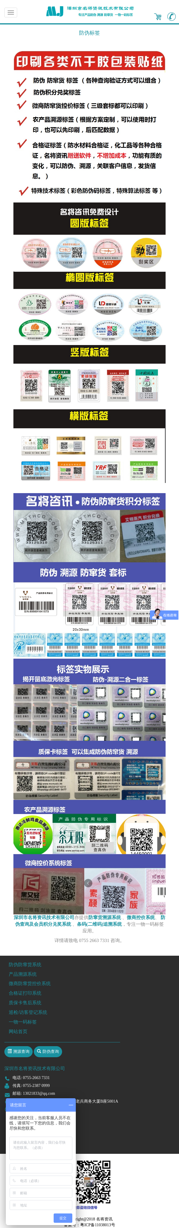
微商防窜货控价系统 (30, 983)
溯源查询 (21, 1051)
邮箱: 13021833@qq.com (34, 1093)
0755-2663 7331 (36, 1078)
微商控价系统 (141, 917)
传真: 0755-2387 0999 (31, 1085)
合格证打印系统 (25, 993)
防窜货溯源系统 (104, 917)
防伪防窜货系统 (25, 964)
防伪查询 (51, 1051)
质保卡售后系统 (25, 1002)
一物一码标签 (23, 1021)
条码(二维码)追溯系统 (99, 924)
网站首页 (18, 1031)
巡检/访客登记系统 (28, 1012)
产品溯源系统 (23, 974)
